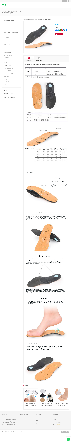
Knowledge (52, 5)
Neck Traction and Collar (9, 73)
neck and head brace (8, 46)
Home (33, 5)
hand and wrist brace (8, 42)
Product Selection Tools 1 (9, 93)
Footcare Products (7, 52)
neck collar (6, 76)
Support (59, 5)
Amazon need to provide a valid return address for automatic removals (10, 97)
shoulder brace (7, 49)
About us (39, 5)
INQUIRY (59, 34)
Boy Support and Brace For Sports (11, 32)
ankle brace (6, 35)
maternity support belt (8, 68)
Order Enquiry (39, 64)
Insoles (60, 21)
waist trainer (6, 29)
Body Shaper (6, 26)
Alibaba (20, 423)
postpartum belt (7, 70)
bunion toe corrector (8, 55)
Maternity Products (7, 65)
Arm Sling (6, 23)
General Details (29, 64)
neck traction (7, 81)
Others (5, 84)
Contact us (65, 5)
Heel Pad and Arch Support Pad (10, 59)
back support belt (7, 37)
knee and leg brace (8, 44)
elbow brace (6, 39)
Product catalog (39, 423)
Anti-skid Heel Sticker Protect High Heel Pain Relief (31, 411)
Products (45, 5)
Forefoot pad (7, 57)
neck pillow (6, 79)
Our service (38, 429)
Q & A (37, 426)
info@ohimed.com (59, 430)
